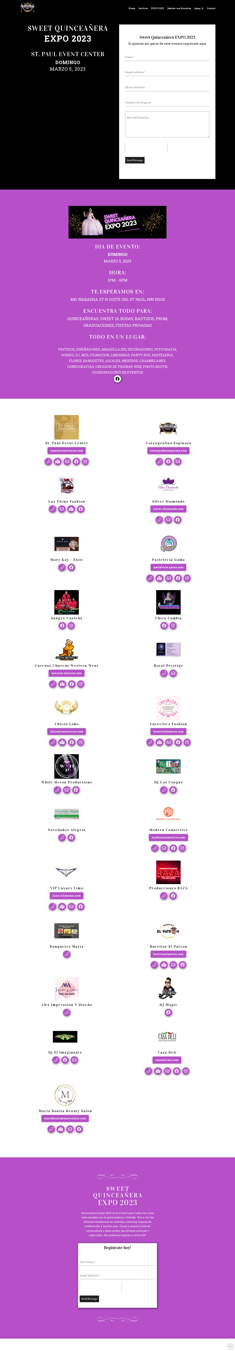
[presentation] (146, 147)
